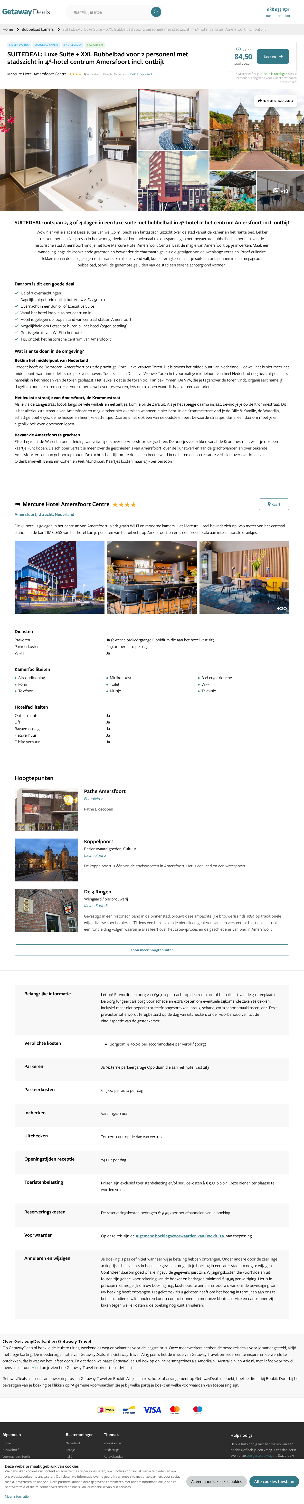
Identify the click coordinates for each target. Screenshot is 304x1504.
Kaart (274, 504)
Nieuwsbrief (10, 1450)
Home (8, 29)
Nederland (73, 1443)
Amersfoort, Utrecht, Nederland (44, 514)
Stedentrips (111, 1450)
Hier (35, 1367)
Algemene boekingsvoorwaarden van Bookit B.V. (180, 1236)
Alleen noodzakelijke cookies (216, 1481)
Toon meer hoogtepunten (152, 949)
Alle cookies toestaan (274, 1481)
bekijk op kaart (141, 74)
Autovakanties (113, 1457)
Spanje (70, 1450)
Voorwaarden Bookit (16, 1457)
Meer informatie (17, 1496)
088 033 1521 (278, 9)
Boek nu (273, 56)
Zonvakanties (112, 1443)
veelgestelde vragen (261, 1455)
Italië (69, 1457)
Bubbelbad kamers (38, 29)
